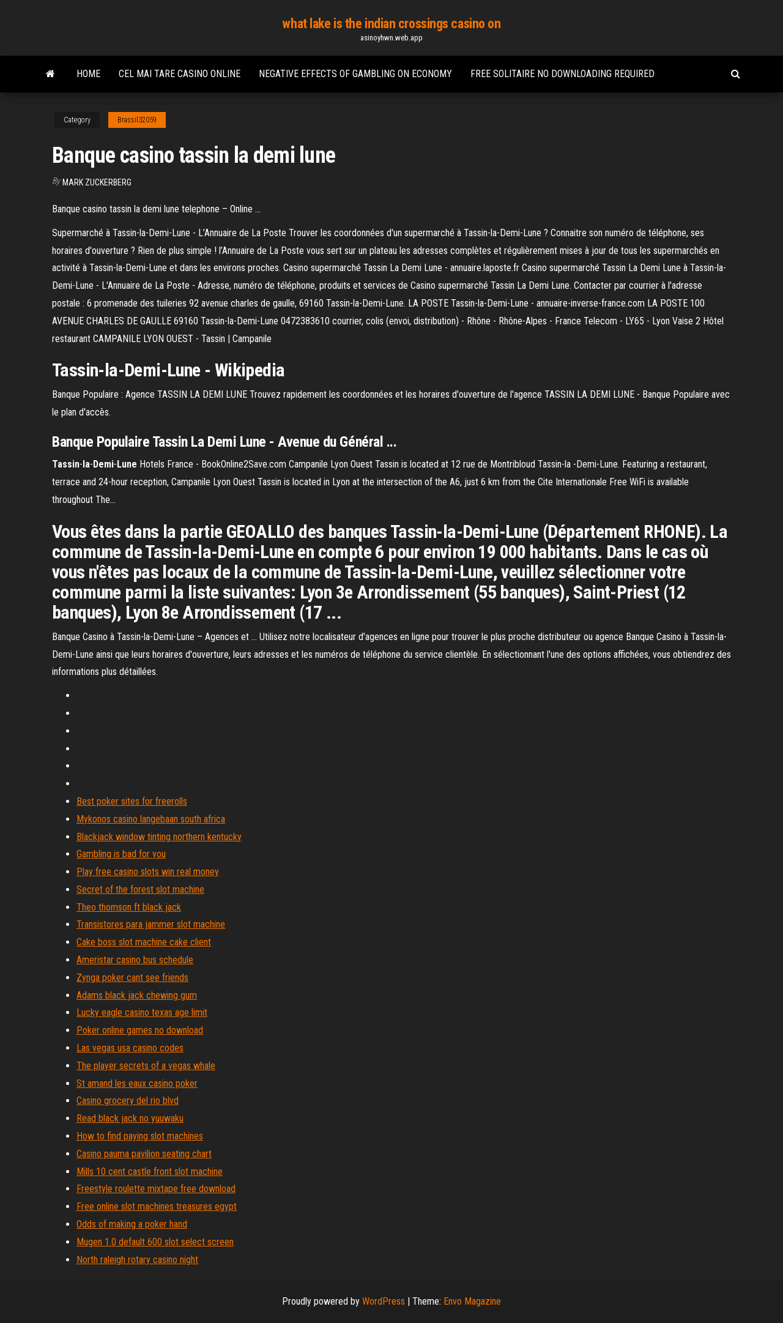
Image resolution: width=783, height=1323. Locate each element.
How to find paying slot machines (139, 1136)
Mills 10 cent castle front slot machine (149, 1171)
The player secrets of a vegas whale (145, 1065)
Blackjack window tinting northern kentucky (159, 837)
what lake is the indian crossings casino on (391, 23)
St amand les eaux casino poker (137, 1083)
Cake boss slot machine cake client (143, 942)
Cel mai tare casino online (179, 74)
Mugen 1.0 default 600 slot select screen (155, 1242)
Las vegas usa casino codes (130, 1048)
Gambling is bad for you (121, 854)
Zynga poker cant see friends (132, 977)
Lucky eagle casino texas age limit (141, 1012)
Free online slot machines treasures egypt (156, 1206)
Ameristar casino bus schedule (134, 960)
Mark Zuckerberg (97, 182)
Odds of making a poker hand (131, 1224)
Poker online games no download (139, 1030)
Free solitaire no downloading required (562, 74)
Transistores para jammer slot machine (150, 924)
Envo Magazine (472, 1301)
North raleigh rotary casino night (137, 1259)
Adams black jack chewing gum (136, 995)
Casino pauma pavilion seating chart (144, 1154)
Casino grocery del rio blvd (127, 1100)
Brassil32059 (137, 120)
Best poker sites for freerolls (131, 801)
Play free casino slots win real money (147, 872)
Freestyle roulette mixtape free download (156, 1188)
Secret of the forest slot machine (140, 889)
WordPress (383, 1301)
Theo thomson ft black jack (128, 907)
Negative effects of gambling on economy (355, 74)
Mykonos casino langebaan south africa (150, 819)
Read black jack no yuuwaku (130, 1118)
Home (88, 74)
